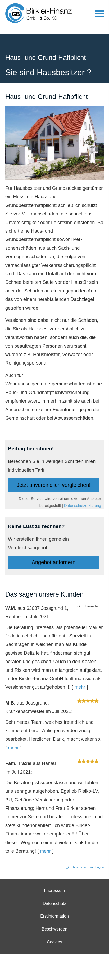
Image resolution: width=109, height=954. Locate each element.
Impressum (54, 890)
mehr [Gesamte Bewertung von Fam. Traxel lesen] (45, 851)
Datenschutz (54, 903)
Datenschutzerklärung (82, 505)
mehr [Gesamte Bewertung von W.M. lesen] (79, 687)
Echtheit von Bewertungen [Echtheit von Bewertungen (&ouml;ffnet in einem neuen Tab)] (87, 867)
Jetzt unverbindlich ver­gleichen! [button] (53, 485)
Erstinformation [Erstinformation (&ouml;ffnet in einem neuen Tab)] (54, 916)
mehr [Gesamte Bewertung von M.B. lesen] (13, 747)
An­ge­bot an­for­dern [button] (54, 562)
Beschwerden (54, 929)
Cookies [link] (54, 942)
